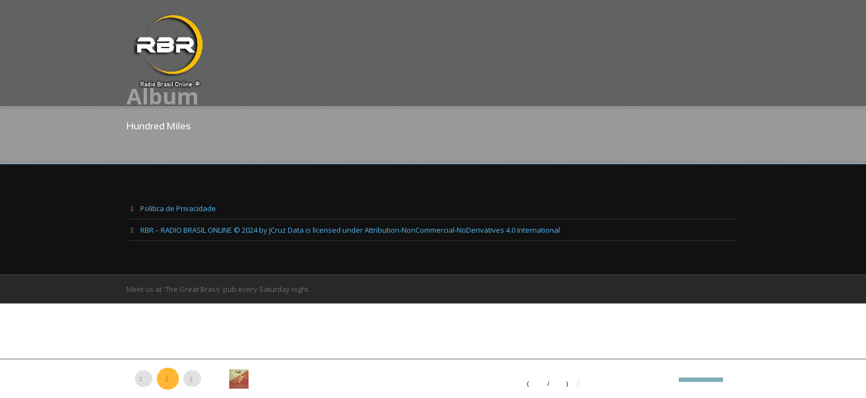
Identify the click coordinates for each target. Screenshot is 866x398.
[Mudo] (670, 379)
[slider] (701, 379)
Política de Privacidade (178, 208)
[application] (433, 378)
